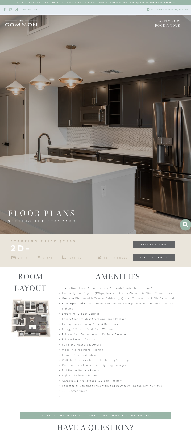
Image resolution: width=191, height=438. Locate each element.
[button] (184, 22)
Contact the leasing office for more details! (142, 2)
